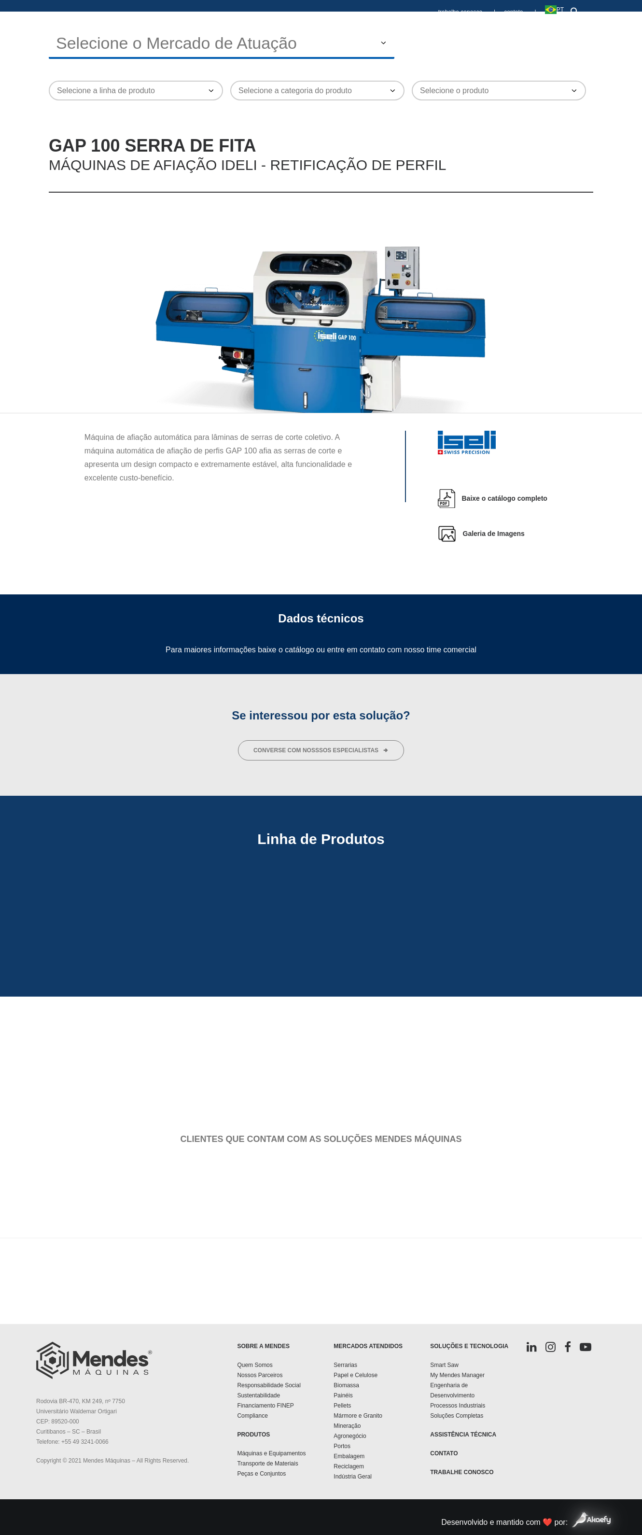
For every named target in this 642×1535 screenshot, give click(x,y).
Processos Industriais (457, 1405)
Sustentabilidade (258, 1395)
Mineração (347, 1425)
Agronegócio (350, 1436)
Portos (342, 1446)
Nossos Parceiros (259, 1375)
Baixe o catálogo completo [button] (504, 498)
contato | (520, 12)
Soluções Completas (456, 1415)
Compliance (252, 1415)
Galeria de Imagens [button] (494, 533)
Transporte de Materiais (267, 1463)
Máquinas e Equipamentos (271, 1453)
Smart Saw (444, 1365)
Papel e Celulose (355, 1375)
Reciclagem (349, 1466)
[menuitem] (469, 7)
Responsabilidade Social (268, 1385)
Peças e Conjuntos (261, 1473)
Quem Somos (254, 1365)
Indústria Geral (353, 1476)
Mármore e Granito (358, 1415)
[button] (573, 9)
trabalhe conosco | (467, 12)
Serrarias (345, 1365)
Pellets (342, 1405)
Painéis (343, 1395)
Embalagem (349, 1456)
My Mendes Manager (457, 1375)
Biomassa (346, 1385)
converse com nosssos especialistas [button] (321, 750)
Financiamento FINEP (265, 1405)
